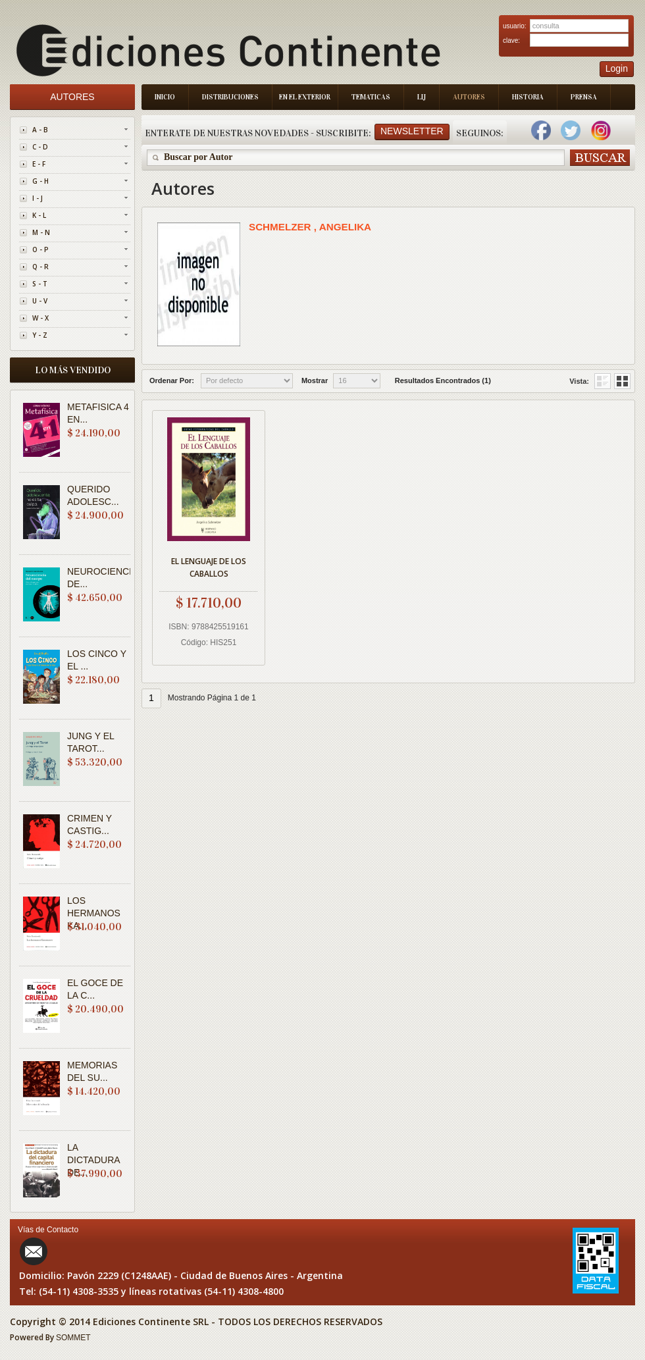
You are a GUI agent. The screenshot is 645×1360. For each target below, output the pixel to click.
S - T (39, 283)
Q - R (40, 266)
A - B (40, 129)
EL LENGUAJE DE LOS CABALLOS (208, 567)
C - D (40, 146)
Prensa (584, 97)
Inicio (165, 97)
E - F (38, 164)
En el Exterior (304, 97)
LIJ (421, 97)
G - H (40, 181)
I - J (37, 198)
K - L (39, 215)
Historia (528, 97)
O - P (40, 249)
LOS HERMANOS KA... (93, 913)
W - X (40, 318)
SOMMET (73, 1337)
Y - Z (39, 335)
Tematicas (370, 97)
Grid (602, 381)
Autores (469, 97)
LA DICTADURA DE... (93, 1160)
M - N (41, 232)
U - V (39, 300)
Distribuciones (230, 97)
